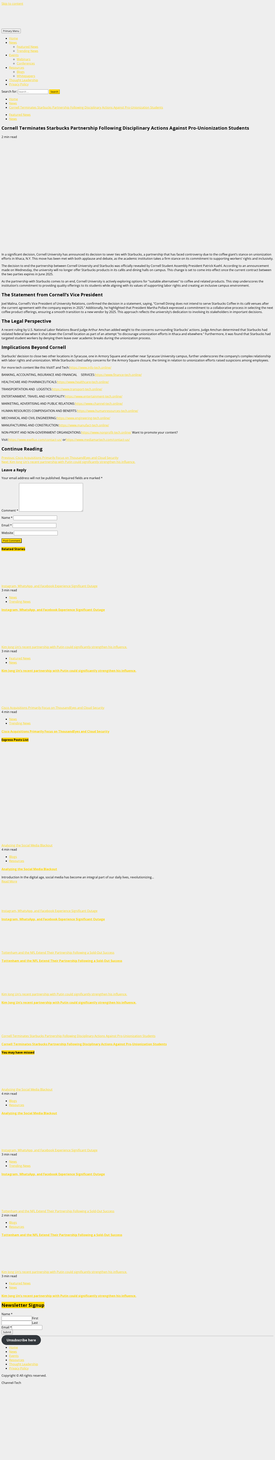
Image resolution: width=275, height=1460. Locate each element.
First (35, 1318)
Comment (10, 510)
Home (13, 38)
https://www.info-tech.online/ (90, 367)
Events (14, 55)
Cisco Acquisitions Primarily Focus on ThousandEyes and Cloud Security (60, 458)
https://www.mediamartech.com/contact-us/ (98, 440)
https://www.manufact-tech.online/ (84, 425)
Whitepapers (26, 76)
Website (7, 533)
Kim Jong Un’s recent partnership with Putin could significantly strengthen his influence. (68, 462)
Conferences (26, 63)
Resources (16, 67)
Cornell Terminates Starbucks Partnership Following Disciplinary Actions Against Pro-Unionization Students (78, 1036)
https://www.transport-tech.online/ (77, 389)
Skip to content (12, 4)
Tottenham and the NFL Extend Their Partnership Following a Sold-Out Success (58, 952)
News (13, 42)
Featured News (27, 47)
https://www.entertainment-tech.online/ (93, 396)
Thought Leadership (23, 80)
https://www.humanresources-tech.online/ (107, 411)
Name (7, 518)
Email (7, 525)
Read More (9, 881)
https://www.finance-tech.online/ (118, 375)
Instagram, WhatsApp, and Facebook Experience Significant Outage (49, 586)
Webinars (23, 59)
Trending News (27, 51)
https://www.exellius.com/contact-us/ (35, 440)
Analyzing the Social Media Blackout (27, 845)
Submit (7, 1332)
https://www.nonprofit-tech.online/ (106, 432)
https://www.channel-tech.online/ (99, 403)
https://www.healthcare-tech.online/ (83, 382)
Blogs (21, 72)
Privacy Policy (19, 84)
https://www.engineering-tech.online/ (83, 418)
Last (35, 1323)
